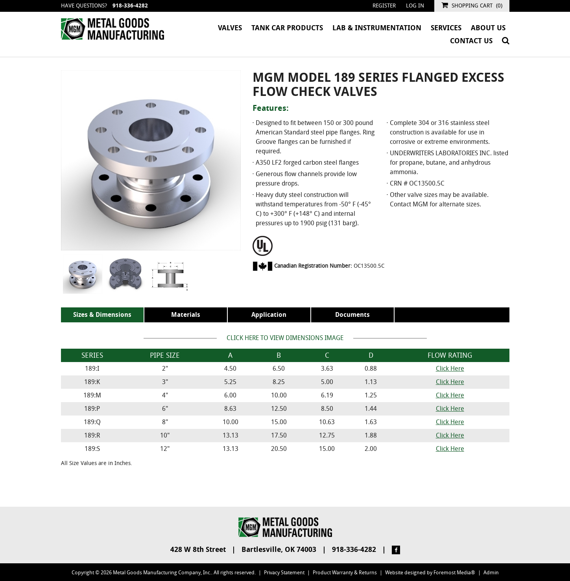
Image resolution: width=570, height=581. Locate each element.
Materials (185, 314)
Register (384, 5)
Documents (352, 314)
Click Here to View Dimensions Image (285, 338)
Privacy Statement (284, 572)
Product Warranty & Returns (345, 572)
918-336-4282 (130, 5)
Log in (415, 5)
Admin (491, 572)
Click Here (450, 368)
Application (268, 314)
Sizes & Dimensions (102, 314)
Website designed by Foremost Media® (430, 572)
